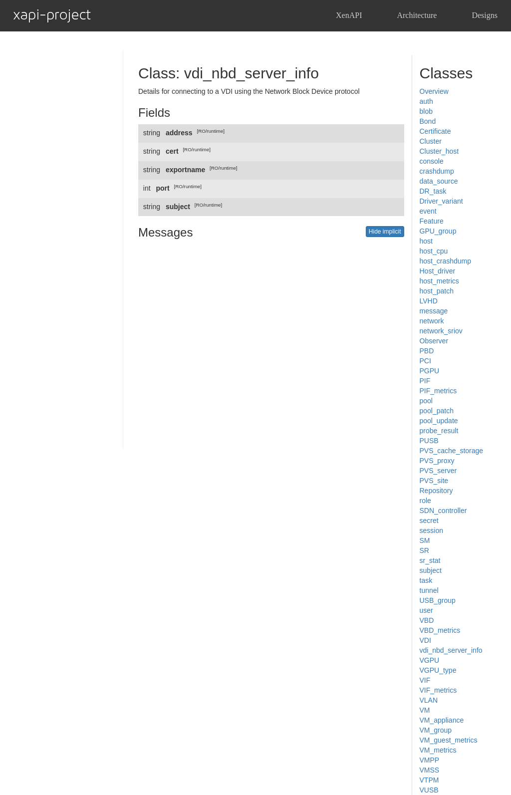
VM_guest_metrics (449, 740)
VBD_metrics (440, 630)
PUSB (429, 441)
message (434, 311)
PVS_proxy (437, 461)
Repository (436, 491)
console (432, 161)
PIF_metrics (438, 391)
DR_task (433, 191)
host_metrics (439, 281)
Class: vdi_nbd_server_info (228, 73)
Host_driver (438, 271)
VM (425, 710)
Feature (432, 221)
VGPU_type (438, 670)
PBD (427, 351)
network (432, 321)
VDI (425, 640)
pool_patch (437, 411)
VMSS (430, 770)
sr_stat (430, 560)
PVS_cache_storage (452, 451)
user (426, 610)
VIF (425, 680)
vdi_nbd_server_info (451, 650)
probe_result (439, 431)
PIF (425, 381)
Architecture (417, 15)
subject (431, 570)
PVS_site (434, 481)
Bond (428, 121)
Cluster (431, 141)
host (426, 241)
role (425, 501)
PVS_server (438, 471)
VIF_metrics (438, 690)
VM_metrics (438, 750)
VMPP (430, 760)
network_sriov (441, 331)
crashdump (437, 171)
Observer (434, 341)
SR (424, 550)
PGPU (430, 371)
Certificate (435, 131)
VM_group (436, 730)
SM (425, 540)
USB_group (438, 600)
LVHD (429, 301)
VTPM (429, 780)
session (431, 530)
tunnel (429, 590)
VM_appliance (442, 720)
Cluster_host (439, 151)
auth (426, 101)
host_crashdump (446, 261)
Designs (485, 15)
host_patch (437, 291)
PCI (425, 361)
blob (426, 111)
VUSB (429, 790)
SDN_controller (443, 511)
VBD (427, 620)
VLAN (429, 700)
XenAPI (349, 15)
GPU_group (438, 231)
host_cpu (434, 251)
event (428, 211)
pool (426, 401)
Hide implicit (385, 231)
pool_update (439, 421)
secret (429, 521)
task (426, 580)
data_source (439, 181)
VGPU (430, 660)
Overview (434, 91)
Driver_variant (441, 201)
